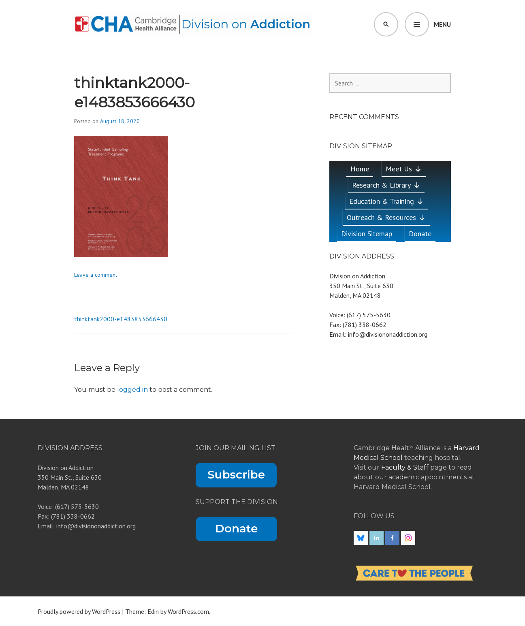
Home (359, 168)
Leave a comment (95, 274)
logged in (132, 389)
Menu (442, 24)
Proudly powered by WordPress (79, 611)
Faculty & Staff (405, 467)
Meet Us (404, 168)
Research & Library (386, 185)
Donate (420, 233)
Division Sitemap (366, 233)
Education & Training (386, 201)
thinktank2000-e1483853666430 (120, 319)
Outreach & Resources (386, 217)
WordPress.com (188, 611)
